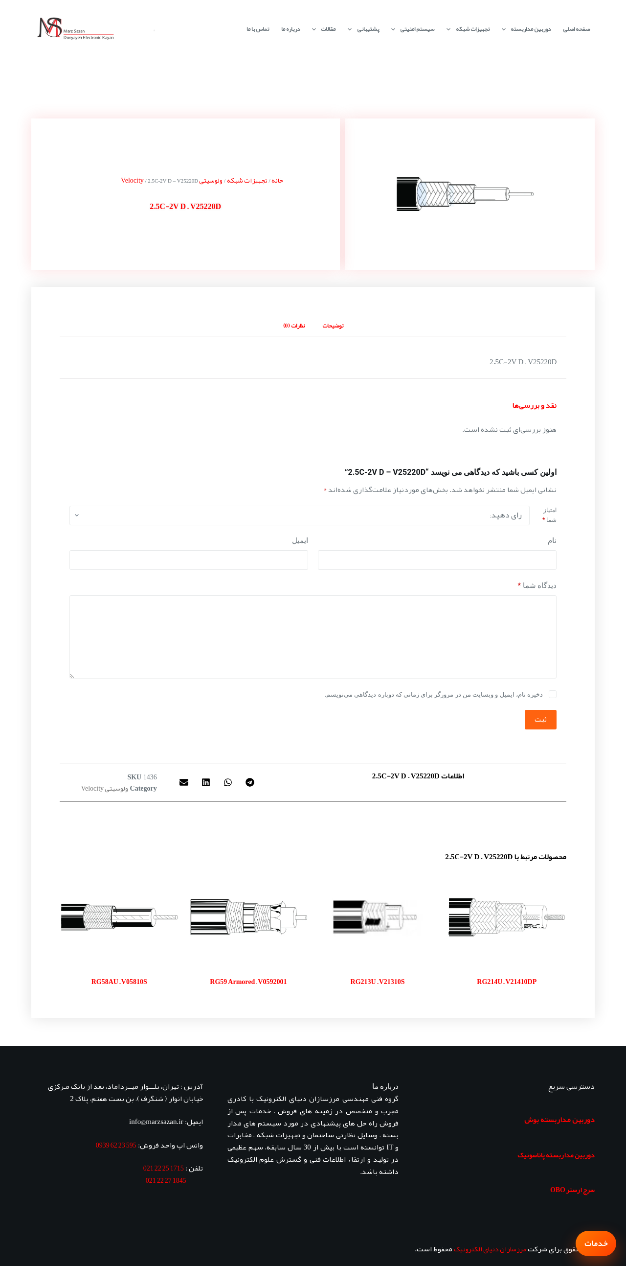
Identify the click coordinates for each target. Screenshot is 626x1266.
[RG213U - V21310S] (377, 917)
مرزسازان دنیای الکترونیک (490, 1249)
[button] (250, 783)
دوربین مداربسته (524, 29)
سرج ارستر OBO (572, 1189)
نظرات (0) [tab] (294, 325)
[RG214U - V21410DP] (506, 917)
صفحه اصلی (576, 29)
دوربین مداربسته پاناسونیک (556, 1155)
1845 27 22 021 (166, 1180)
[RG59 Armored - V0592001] (248, 917)
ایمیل (300, 540)
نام (552, 540)
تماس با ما (257, 29)
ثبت (541, 719)
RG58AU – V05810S (119, 981)
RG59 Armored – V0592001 (248, 981)
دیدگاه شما (537, 586)
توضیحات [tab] (332, 325)
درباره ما (290, 29)
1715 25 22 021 (163, 1168)
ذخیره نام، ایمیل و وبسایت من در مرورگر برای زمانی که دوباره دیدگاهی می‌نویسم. (434, 694)
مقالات (321, 29)
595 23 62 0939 (116, 1145)
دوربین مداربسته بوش (559, 1119)
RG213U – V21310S (378, 981)
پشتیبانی (361, 29)
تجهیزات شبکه (466, 29)
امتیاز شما (549, 515)
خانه (277, 180)
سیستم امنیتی (410, 29)
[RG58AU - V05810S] (119, 917)
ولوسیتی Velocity (104, 788)
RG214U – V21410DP (507, 981)
